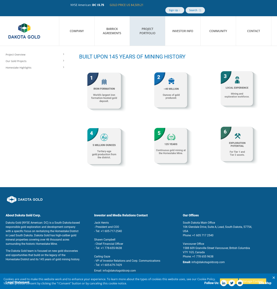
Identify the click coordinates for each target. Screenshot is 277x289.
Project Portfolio (147, 27)
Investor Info (182, 27)
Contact (253, 27)
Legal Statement (17, 278)
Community (218, 27)
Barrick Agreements (112, 27)
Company (77, 27)
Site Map (265, 279)
